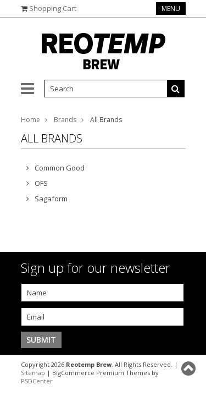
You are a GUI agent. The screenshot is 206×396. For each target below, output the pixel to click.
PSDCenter (37, 381)
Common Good (60, 168)
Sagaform (51, 199)
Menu (171, 8)
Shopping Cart (52, 8)
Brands (65, 119)
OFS (41, 183)
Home (30, 119)
